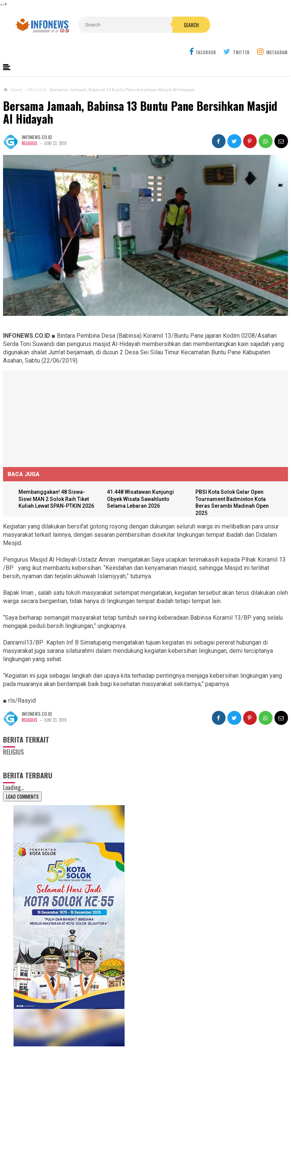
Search (172, 41)
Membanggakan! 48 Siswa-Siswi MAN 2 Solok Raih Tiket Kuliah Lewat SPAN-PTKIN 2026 (58, 499)
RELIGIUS (29, 143)
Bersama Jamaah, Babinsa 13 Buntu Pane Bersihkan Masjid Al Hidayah (140, 112)
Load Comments (22, 797)
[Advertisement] (59, 418)
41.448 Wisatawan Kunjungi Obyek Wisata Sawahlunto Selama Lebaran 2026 (141, 499)
